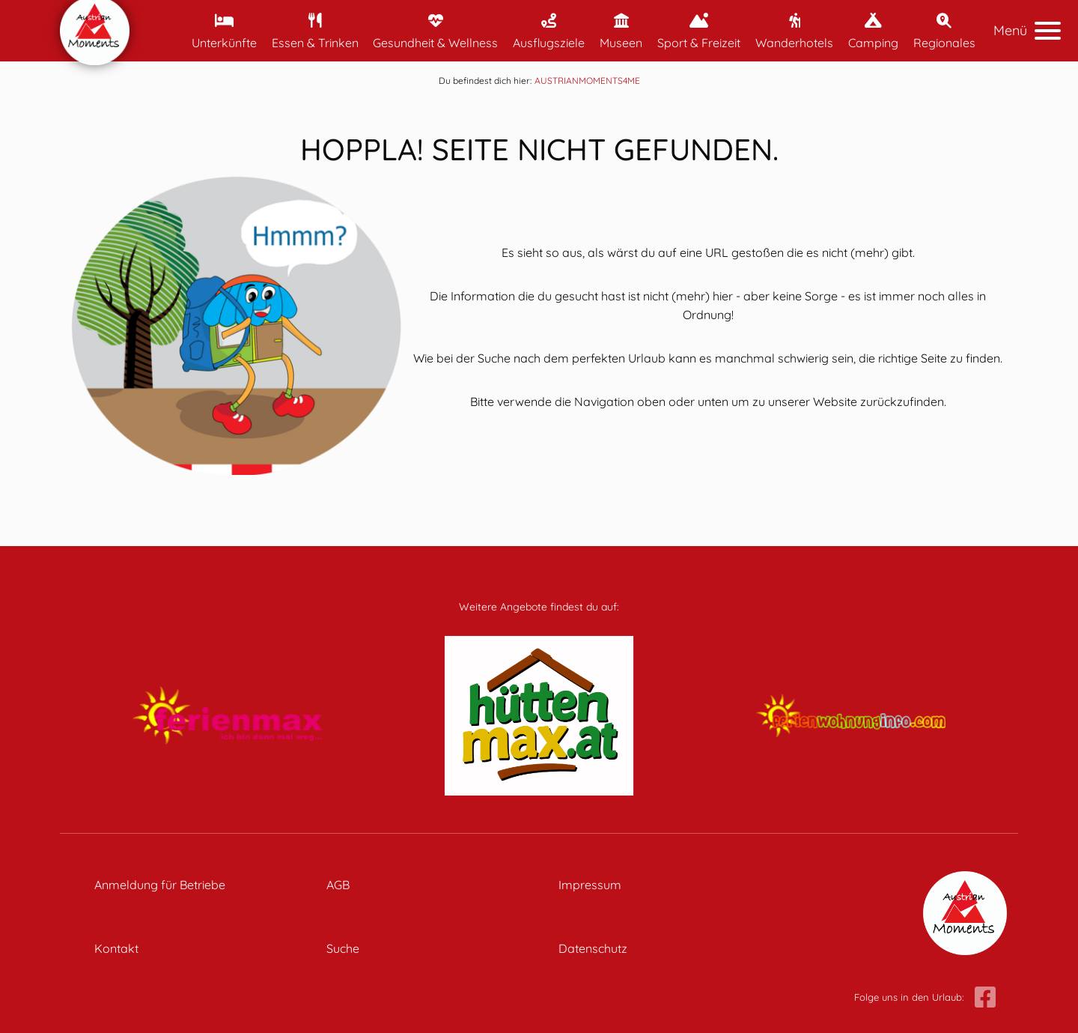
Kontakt (116, 948)
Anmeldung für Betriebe (159, 884)
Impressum (589, 884)
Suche (342, 948)
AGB (338, 884)
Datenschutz (592, 948)
